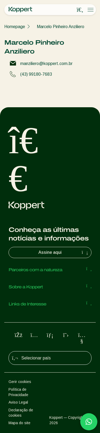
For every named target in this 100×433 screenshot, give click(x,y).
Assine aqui (63, 252)
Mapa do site (19, 423)
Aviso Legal (18, 402)
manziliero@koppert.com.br (46, 63)
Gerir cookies (20, 382)
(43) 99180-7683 (36, 74)
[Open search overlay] (80, 10)
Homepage (14, 26)
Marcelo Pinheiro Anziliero (60, 26)
